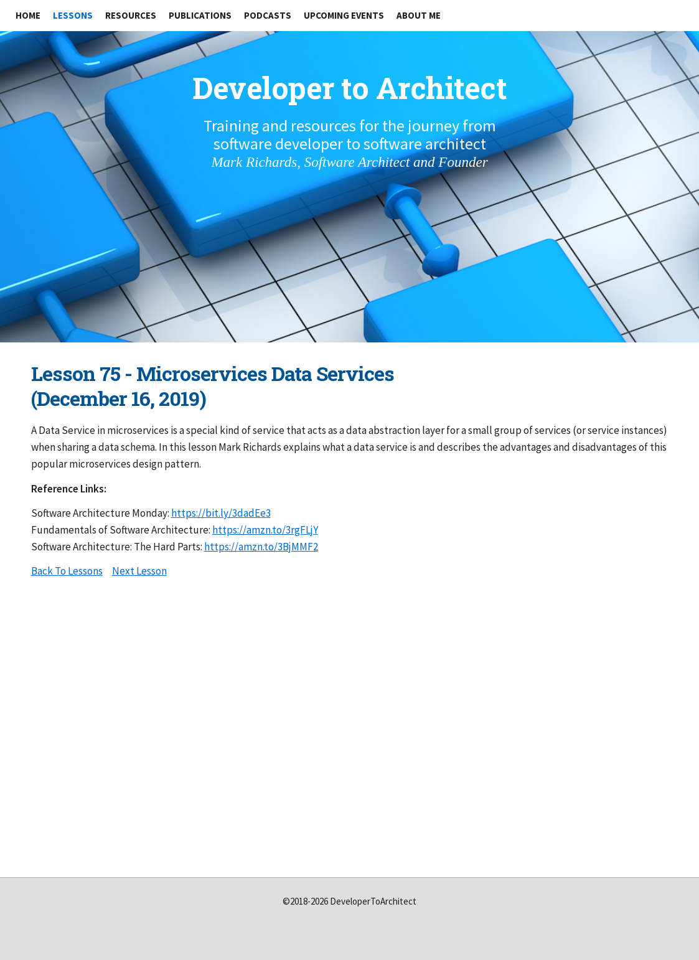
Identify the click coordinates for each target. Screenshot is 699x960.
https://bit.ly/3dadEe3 (221, 513)
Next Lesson (139, 571)
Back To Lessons (67, 571)
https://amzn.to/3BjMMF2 (261, 546)
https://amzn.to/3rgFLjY (265, 530)
